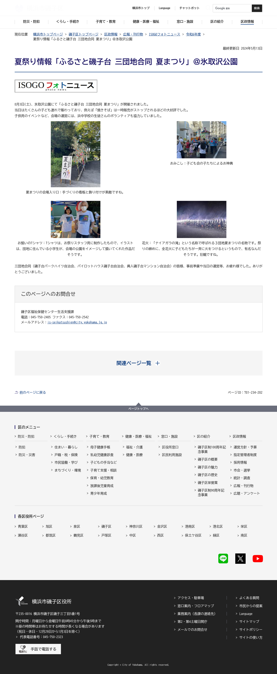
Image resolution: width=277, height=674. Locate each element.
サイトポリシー (251, 629)
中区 (132, 535)
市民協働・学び (66, 462)
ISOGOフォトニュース (164, 34)
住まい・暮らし (66, 447)
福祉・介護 (134, 447)
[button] (138, 363)
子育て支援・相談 (103, 470)
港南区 (190, 526)
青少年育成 (98, 493)
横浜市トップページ (48, 34)
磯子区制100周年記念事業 (212, 449)
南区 (244, 535)
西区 (160, 535)
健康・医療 (134, 454)
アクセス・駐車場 (191, 597)
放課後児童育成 (101, 485)
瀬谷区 (23, 535)
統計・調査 (242, 478)
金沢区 (162, 526)
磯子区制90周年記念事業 (211, 492)
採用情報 (240, 462)
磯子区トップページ (84, 34)
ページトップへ (138, 408)
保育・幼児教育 (101, 478)
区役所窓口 (170, 447)
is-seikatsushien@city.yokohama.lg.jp (77, 322)
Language (246, 613)
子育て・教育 (99, 436)
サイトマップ (249, 621)
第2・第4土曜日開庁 (192, 621)
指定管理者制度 (245, 454)
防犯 (22, 447)
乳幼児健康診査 (101, 454)
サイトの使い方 (251, 637)
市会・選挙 (242, 470)
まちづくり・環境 (68, 470)
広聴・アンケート (247, 493)
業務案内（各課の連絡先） (197, 613)
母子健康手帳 (100, 447)
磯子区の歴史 (208, 474)
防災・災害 (27, 454)
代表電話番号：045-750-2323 (41, 636)
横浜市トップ (141, 8)
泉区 (77, 526)
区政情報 (111, 34)
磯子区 (106, 526)
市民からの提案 (251, 606)
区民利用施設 (172, 454)
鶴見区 (78, 535)
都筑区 (51, 535)
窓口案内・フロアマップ (196, 606)
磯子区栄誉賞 (208, 482)
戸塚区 (106, 535)
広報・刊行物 (133, 34)
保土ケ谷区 (193, 535)
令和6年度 (193, 34)
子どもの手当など (103, 462)
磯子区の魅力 (208, 467)
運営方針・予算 (245, 447)
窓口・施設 (169, 436)
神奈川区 (136, 526)
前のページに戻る (33, 392)
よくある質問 (249, 597)
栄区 (244, 526)
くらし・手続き (65, 436)
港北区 (218, 526)
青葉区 (23, 526)
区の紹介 (203, 436)
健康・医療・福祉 (138, 436)
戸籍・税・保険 (66, 454)
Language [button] (164, 8)
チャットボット (190, 8)
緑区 (216, 535)
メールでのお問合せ (192, 629)
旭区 (49, 526)
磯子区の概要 (208, 459)
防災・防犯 (26, 436)
